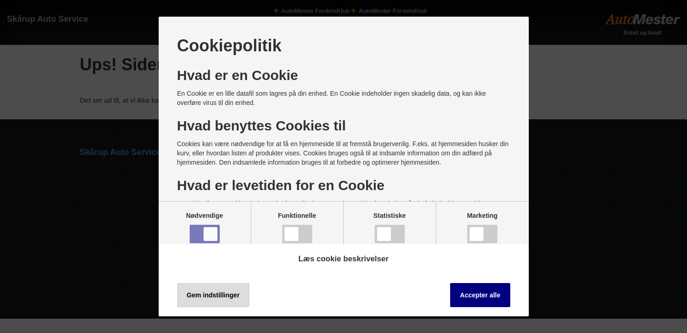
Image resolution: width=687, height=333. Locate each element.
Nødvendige (204, 227)
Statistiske (389, 227)
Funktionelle (297, 227)
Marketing (482, 227)
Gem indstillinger (213, 295)
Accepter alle (480, 295)
